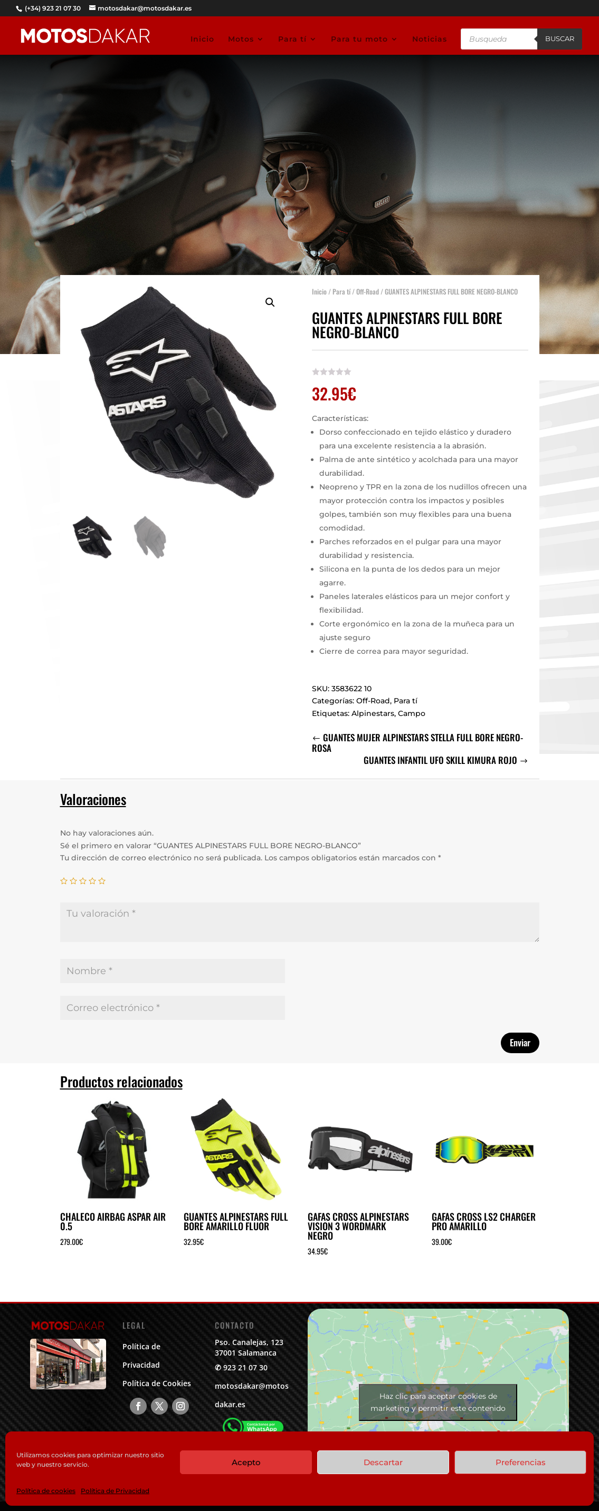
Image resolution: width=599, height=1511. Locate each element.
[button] (270, 302)
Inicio (202, 39)
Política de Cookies (156, 1383)
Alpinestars (372, 713)
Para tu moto (359, 39)
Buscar (559, 38)
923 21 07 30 (245, 1367)
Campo (411, 713)
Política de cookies (45, 1491)
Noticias (429, 39)
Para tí (292, 39)
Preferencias (521, 1462)
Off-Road (367, 291)
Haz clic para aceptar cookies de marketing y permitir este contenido (438, 1402)
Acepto (246, 1462)
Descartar (383, 1462)
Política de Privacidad (115, 1491)
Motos (241, 39)
